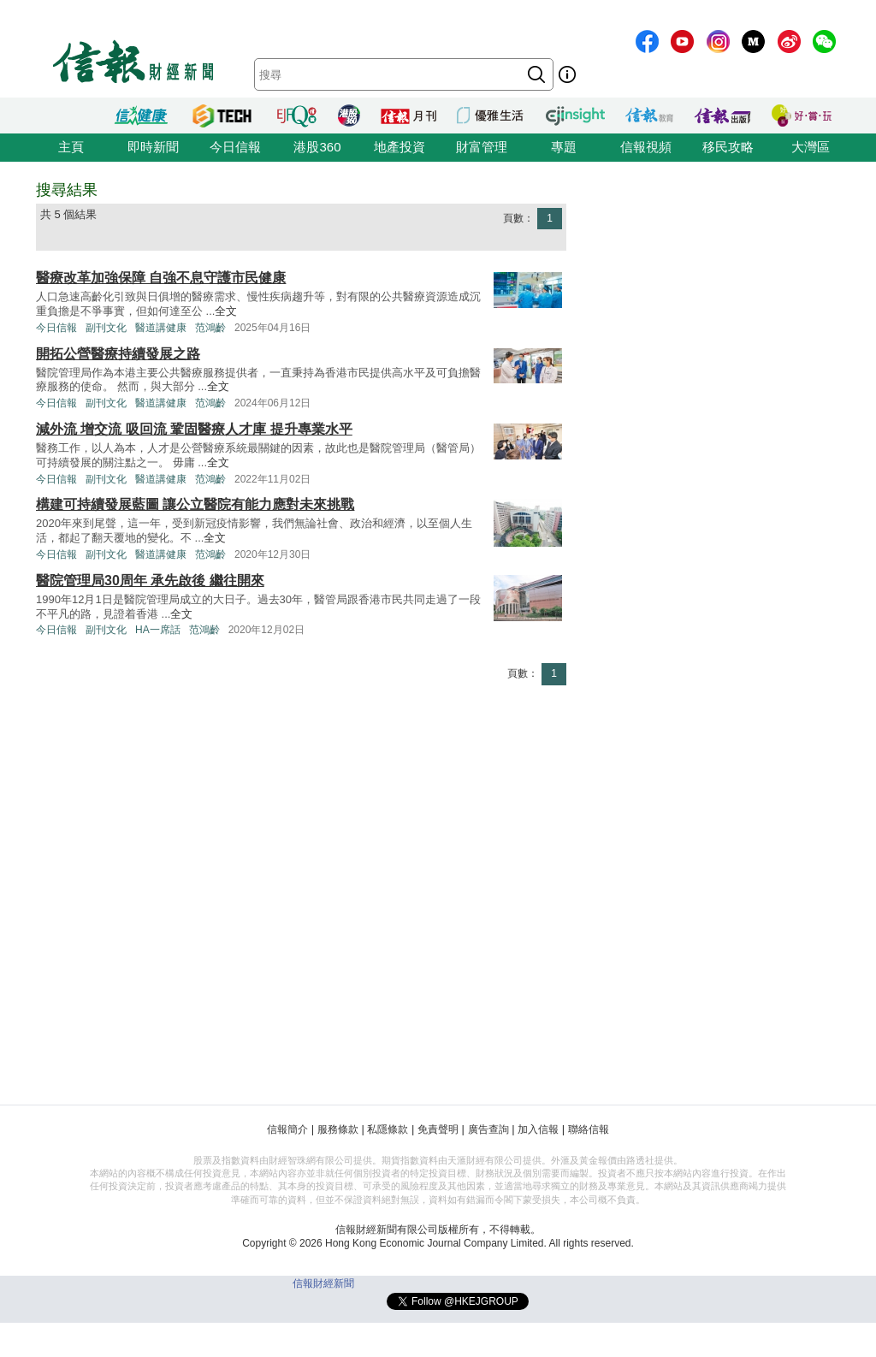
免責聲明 (438, 1129)
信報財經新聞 (323, 1283)
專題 (564, 146)
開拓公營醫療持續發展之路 (118, 354)
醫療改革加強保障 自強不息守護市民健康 (161, 277)
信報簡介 (287, 1129)
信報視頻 (646, 146)
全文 (226, 311)
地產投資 (399, 146)
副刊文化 (106, 328)
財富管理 (481, 146)
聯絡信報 (588, 1129)
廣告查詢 (488, 1129)
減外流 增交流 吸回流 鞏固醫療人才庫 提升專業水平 (194, 429)
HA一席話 (158, 630)
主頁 (71, 146)
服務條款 (337, 1129)
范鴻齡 (210, 328)
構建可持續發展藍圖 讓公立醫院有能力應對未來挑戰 (195, 504)
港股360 (316, 146)
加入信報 (538, 1129)
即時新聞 (153, 146)
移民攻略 (728, 146)
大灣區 (810, 146)
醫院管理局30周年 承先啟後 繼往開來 (150, 580)
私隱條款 (387, 1129)
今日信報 (235, 146)
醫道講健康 (160, 328)
